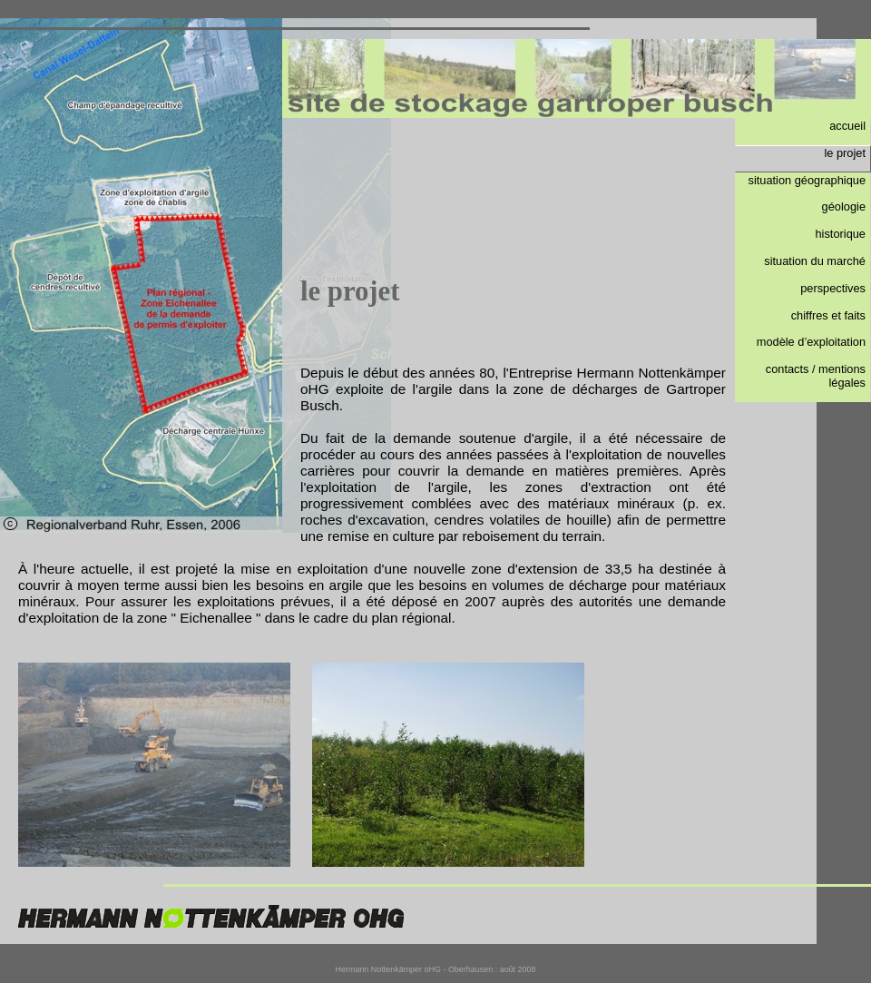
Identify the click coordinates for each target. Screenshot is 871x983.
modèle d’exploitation (811, 342)
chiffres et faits (828, 315)
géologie (844, 206)
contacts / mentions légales (816, 375)
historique (841, 234)
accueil (847, 126)
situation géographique (807, 180)
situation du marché (815, 261)
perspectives (833, 288)
